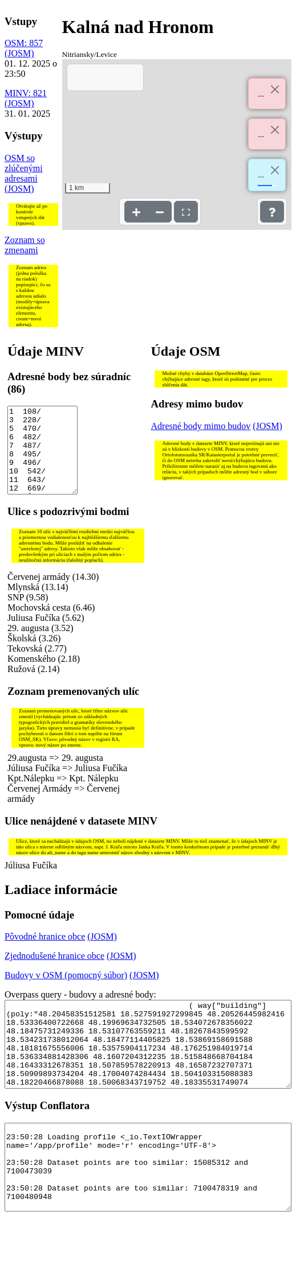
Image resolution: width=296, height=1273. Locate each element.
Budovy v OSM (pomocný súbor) (66, 992)
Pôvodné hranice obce (45, 953)
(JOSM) (19, 53)
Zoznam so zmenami (25, 245)
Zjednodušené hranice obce (54, 973)
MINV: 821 (26, 93)
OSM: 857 (24, 43)
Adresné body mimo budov (201, 426)
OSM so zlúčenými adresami (24, 168)
